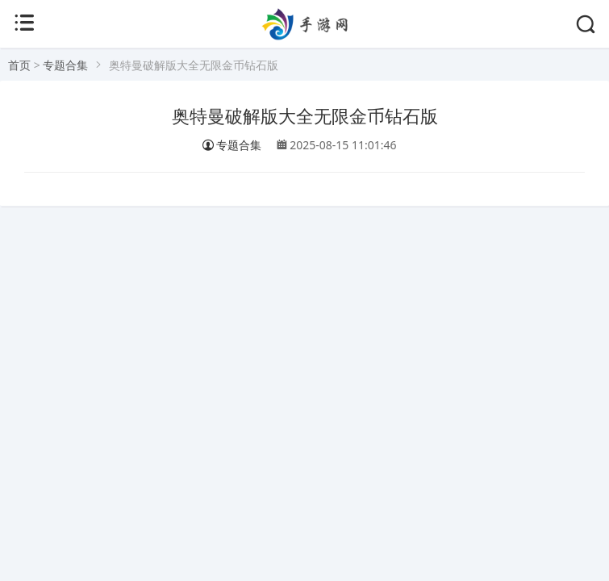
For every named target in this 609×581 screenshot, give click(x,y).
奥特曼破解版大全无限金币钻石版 (305, 117)
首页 (19, 65)
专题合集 (65, 65)
